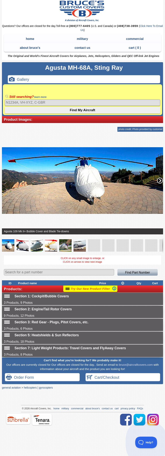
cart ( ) (135, 47)
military (82, 38)
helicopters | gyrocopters (38, 387)
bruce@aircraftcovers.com (136, 364)
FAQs (140, 408)
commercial (135, 38)
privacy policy (128, 408)
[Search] (82, 102)
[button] (160, 180)
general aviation (11, 387)
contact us (82, 47)
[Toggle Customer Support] (146, 442)
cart (117, 408)
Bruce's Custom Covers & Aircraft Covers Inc (82, 11)
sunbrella (18, 419)
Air (31, 408)
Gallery (19, 79)
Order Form (20, 377)
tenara (42, 419)
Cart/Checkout (103, 377)
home (30, 38)
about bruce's (30, 47)
